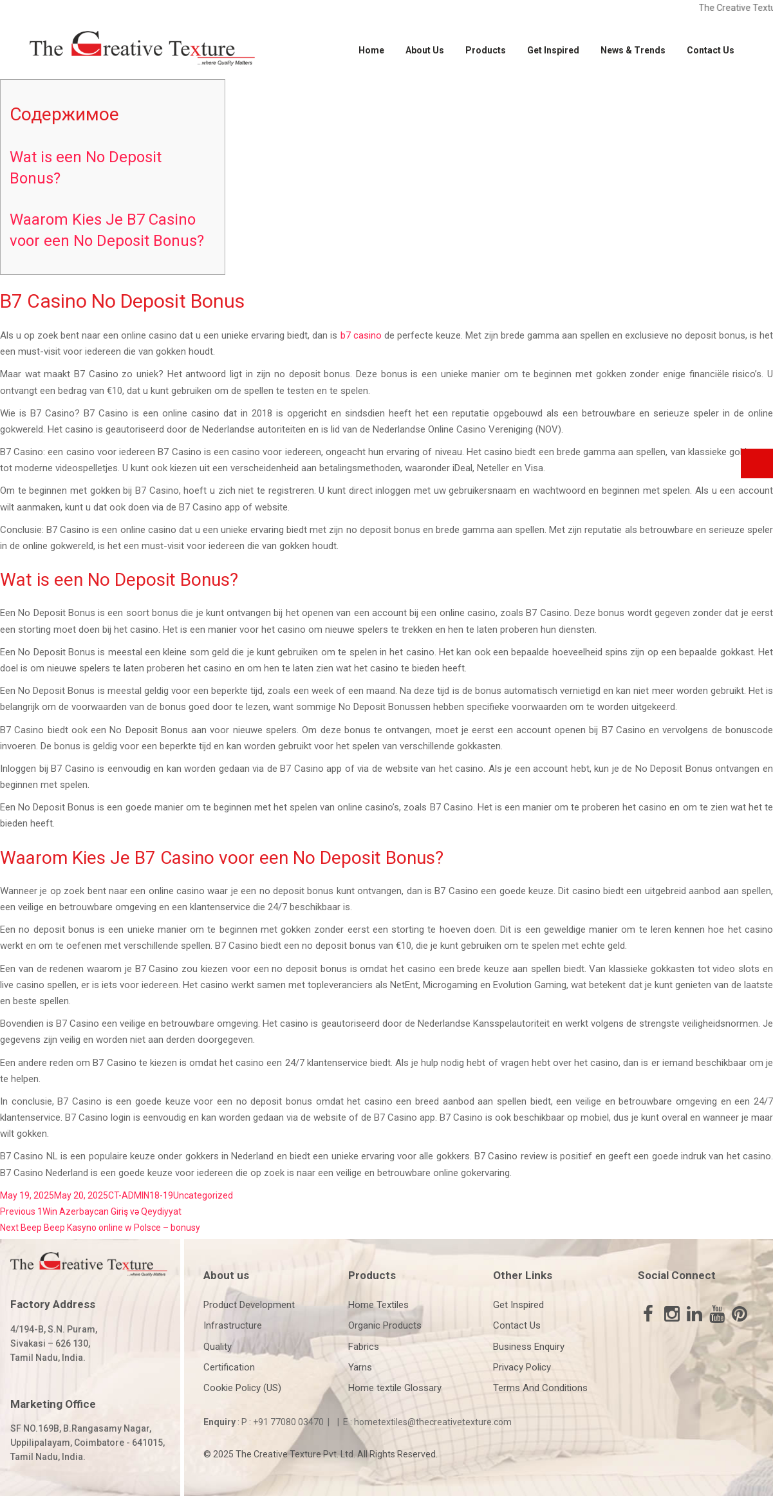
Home (371, 50)
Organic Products (385, 1325)
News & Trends (633, 50)
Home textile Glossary (395, 1388)
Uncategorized (203, 1195)
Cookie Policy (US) (242, 1388)
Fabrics (363, 1346)
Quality (217, 1346)
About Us (424, 50)
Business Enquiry (528, 1346)
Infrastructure (232, 1325)
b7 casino (361, 335)
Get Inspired (553, 50)
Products (485, 50)
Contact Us (710, 50)
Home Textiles (378, 1305)
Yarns (360, 1367)
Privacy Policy (522, 1367)
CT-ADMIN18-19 (140, 1195)
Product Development (249, 1305)
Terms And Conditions (540, 1388)
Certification (229, 1367)
